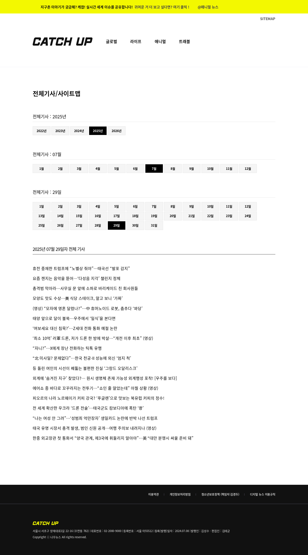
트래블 (184, 41)
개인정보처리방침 (180, 494)
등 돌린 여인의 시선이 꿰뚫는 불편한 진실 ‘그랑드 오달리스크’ (85, 368)
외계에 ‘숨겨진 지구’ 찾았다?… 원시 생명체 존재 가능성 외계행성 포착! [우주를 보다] (105, 378)
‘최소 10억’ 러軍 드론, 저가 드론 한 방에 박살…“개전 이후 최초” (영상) (93, 338)
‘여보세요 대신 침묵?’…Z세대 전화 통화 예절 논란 (75, 328)
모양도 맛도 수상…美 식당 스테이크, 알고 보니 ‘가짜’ (78, 298)
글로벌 (111, 41)
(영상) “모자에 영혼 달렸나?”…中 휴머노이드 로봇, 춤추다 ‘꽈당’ (88, 308)
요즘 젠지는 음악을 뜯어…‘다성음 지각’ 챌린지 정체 (76, 278)
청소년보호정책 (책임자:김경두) (220, 494)
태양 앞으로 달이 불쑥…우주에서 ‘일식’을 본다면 (74, 318)
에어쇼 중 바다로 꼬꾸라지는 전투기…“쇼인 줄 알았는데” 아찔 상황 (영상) (95, 388)
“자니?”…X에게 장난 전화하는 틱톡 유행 (67, 348)
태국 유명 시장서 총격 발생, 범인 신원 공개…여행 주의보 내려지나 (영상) (94, 428)
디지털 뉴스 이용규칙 (262, 494)
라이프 (135, 41)
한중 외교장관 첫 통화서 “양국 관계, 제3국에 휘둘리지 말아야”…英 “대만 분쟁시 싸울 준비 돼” (113, 438)
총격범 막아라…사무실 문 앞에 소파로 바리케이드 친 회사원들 (85, 288)
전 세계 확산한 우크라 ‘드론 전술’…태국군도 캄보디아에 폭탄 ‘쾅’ (88, 408)
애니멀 (160, 41)
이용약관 (153, 494)
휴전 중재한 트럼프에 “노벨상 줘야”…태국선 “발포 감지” (81, 268)
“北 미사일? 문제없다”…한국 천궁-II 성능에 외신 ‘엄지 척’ (82, 358)
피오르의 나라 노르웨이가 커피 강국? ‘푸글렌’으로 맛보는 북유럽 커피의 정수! (98, 398)
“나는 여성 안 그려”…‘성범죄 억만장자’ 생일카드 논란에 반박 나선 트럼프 (95, 418)
